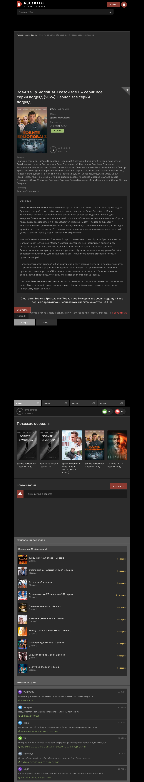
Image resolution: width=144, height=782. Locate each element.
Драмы (34, 35)
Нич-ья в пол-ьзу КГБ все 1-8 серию (38, 731)
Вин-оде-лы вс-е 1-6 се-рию (35, 777)
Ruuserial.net (23, 35)
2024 (52, 108)
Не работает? (119, 313)
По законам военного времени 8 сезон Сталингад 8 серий (52, 746)
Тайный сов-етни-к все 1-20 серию (38, 762)
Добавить (118, 486)
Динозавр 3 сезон (29, 716)
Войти (113, 4)
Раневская (25, 700)
